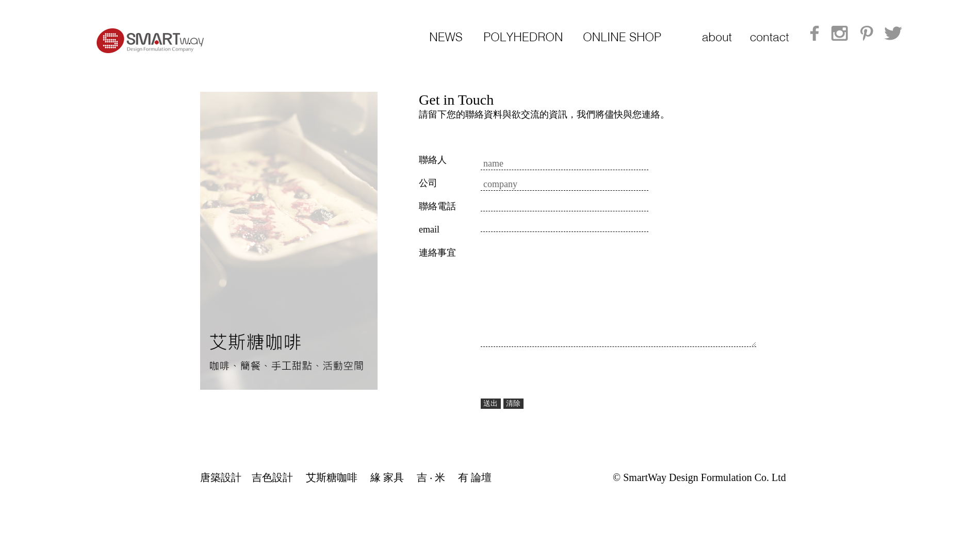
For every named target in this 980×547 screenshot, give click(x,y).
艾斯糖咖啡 (331, 477)
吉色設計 (272, 477)
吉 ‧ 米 (431, 477)
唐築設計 (220, 477)
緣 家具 (387, 477)
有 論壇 (475, 477)
